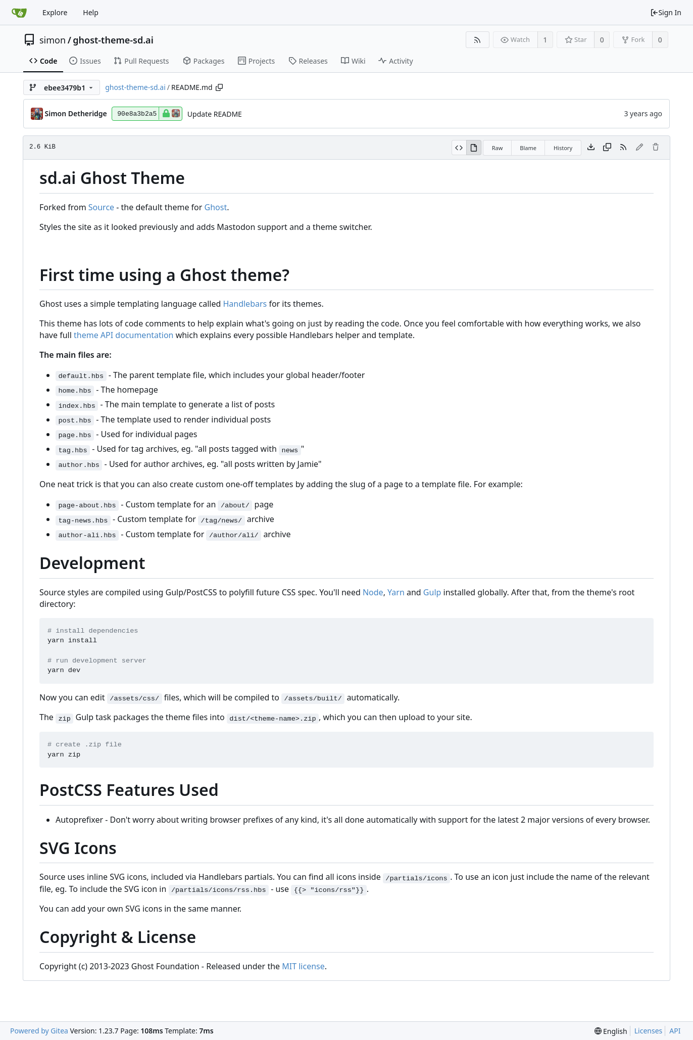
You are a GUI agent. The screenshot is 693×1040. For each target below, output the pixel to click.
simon (52, 40)
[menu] (611, 1031)
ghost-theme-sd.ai (113, 40)
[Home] (19, 13)
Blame (528, 148)
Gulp (432, 592)
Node (373, 592)
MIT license (303, 966)
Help (90, 12)
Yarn (396, 592)
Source (101, 207)
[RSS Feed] (477, 39)
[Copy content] (607, 147)
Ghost (216, 207)
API (674, 1030)
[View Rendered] (473, 147)
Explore (54, 12)
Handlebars (245, 303)
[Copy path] (219, 87)
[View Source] (459, 147)
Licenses (648, 1030)
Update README (214, 114)
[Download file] (591, 147)
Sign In (665, 12)
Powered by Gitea (39, 1030)
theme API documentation (124, 335)
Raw (497, 148)
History (563, 148)
